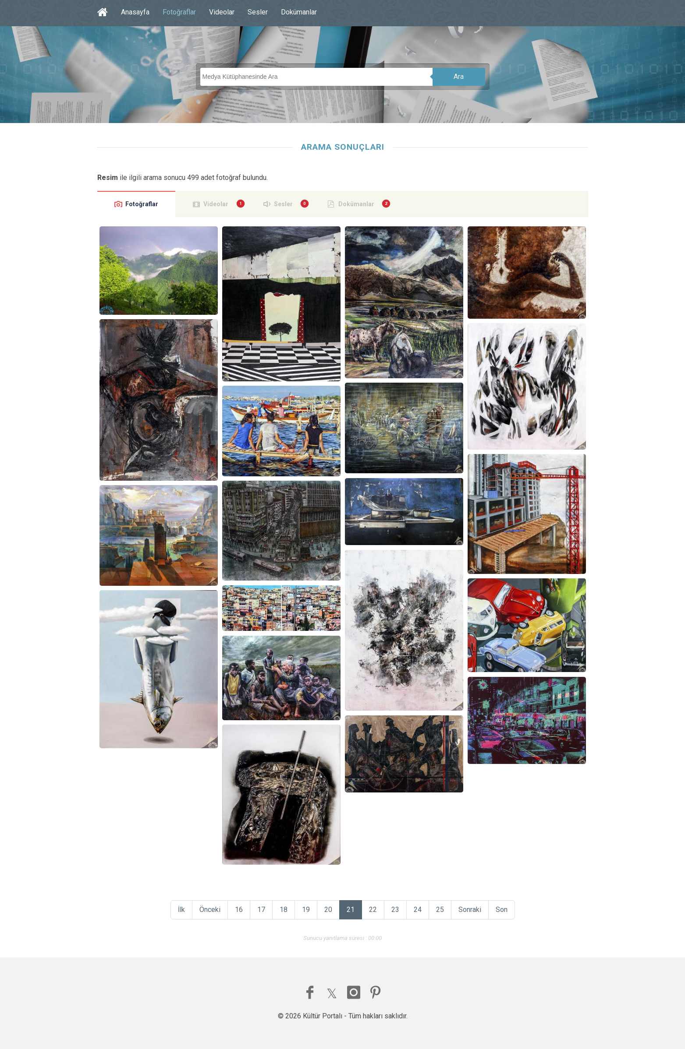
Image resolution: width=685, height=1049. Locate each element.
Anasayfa (135, 12)
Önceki (209, 909)
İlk (181, 909)
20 (328, 909)
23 (395, 909)
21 (351, 909)
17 (261, 909)
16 (239, 909)
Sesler (258, 12)
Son (502, 909)
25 (440, 909)
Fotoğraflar (179, 12)
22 (373, 909)
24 (418, 909)
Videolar (221, 12)
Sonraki (469, 909)
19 (306, 909)
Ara (459, 76)
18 (283, 909)
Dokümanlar (299, 12)
